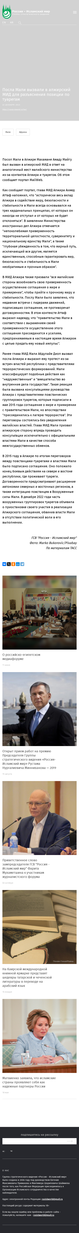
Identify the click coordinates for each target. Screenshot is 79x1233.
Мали (8, 132)
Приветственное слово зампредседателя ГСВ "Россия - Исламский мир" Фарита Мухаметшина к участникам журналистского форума (26, 869)
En (4, 22)
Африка (23, 132)
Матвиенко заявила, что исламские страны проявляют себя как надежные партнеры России (29, 1082)
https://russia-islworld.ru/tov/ (14, 109)
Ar (12, 22)
